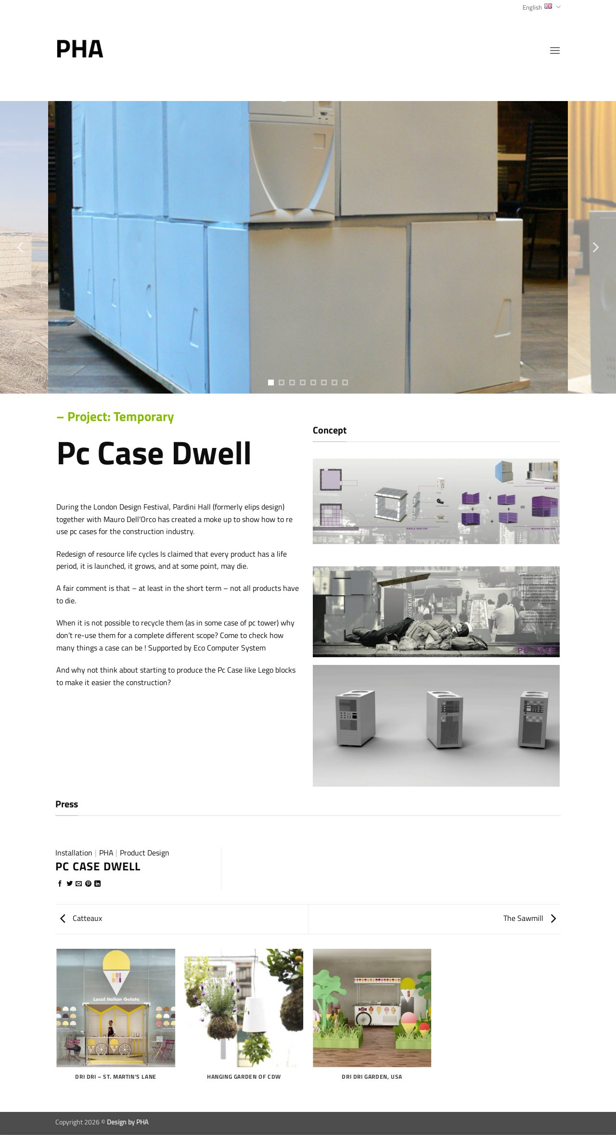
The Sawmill (529, 918)
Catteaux (81, 918)
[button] (555, 50)
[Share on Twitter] (69, 884)
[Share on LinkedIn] (97, 884)
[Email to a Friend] (79, 884)
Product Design (144, 852)
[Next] (594, 247)
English (542, 7)
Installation (73, 852)
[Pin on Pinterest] (88, 884)
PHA (106, 852)
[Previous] (21, 247)
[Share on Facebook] (60, 884)
